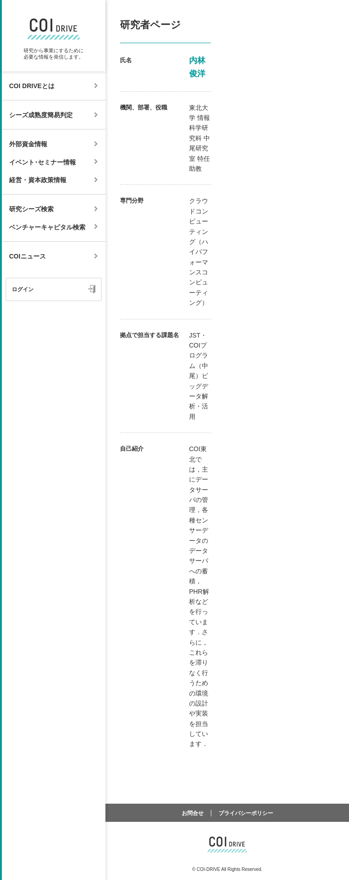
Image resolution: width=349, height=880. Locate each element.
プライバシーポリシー (246, 813)
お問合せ (193, 813)
